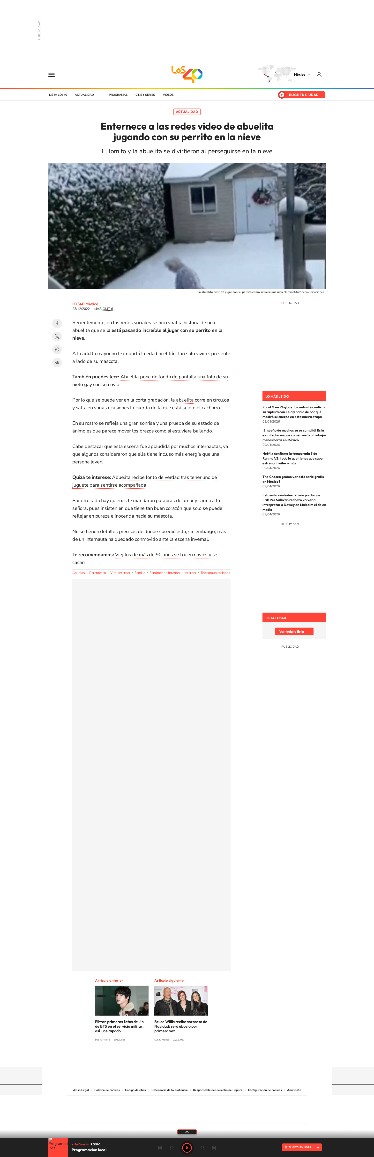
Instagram (182, 1058)
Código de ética (135, 1090)
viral (172, 322)
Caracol (273, 1102)
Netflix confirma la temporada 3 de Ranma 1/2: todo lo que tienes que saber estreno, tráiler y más (293, 458)
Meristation (262, 1116)
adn (255, 1102)
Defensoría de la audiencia (169, 1090)
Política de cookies (107, 1090)
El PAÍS (131, 1102)
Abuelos (78, 573)
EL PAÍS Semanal (233, 1108)
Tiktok (163, 1058)
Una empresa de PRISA (88, 1106)
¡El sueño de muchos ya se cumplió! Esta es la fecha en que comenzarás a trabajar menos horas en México (294, 435)
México (299, 74)
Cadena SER (224, 1102)
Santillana (177, 1102)
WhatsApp (57, 349)
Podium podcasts (176, 1116)
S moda (217, 1116)
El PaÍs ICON (197, 1116)
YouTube (172, 1058)
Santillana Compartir (203, 1102)
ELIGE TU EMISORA (300, 1147)
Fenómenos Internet (165, 573)
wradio (179, 1108)
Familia (140, 573)
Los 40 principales (155, 1102)
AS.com (239, 1102)
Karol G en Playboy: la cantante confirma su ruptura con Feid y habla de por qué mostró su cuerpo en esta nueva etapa (294, 412)
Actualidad (84, 95)
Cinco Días (197, 1108)
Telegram (57, 362)
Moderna (152, 1116)
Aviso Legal (81, 1090)
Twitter (57, 336)
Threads (211, 1058)
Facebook (57, 323)
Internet (190, 573)
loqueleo (239, 1116)
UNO (165, 1108)
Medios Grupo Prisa (88, 1118)
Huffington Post (138, 1108)
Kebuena (269, 1108)
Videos (168, 95)
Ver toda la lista (291, 631)
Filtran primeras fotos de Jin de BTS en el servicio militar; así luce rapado (119, 1026)
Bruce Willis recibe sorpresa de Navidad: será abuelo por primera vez (180, 1026)
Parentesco (97, 573)
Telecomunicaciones (215, 573)
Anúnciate (294, 1090)
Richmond (128, 1116)
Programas (118, 95)
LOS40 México (187, 74)
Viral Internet (120, 573)
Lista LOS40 (58, 95)
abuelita (81, 330)
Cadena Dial (216, 1108)
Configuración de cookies (265, 1090)
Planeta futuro (251, 1108)
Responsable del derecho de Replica (218, 1090)
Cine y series (145, 95)
